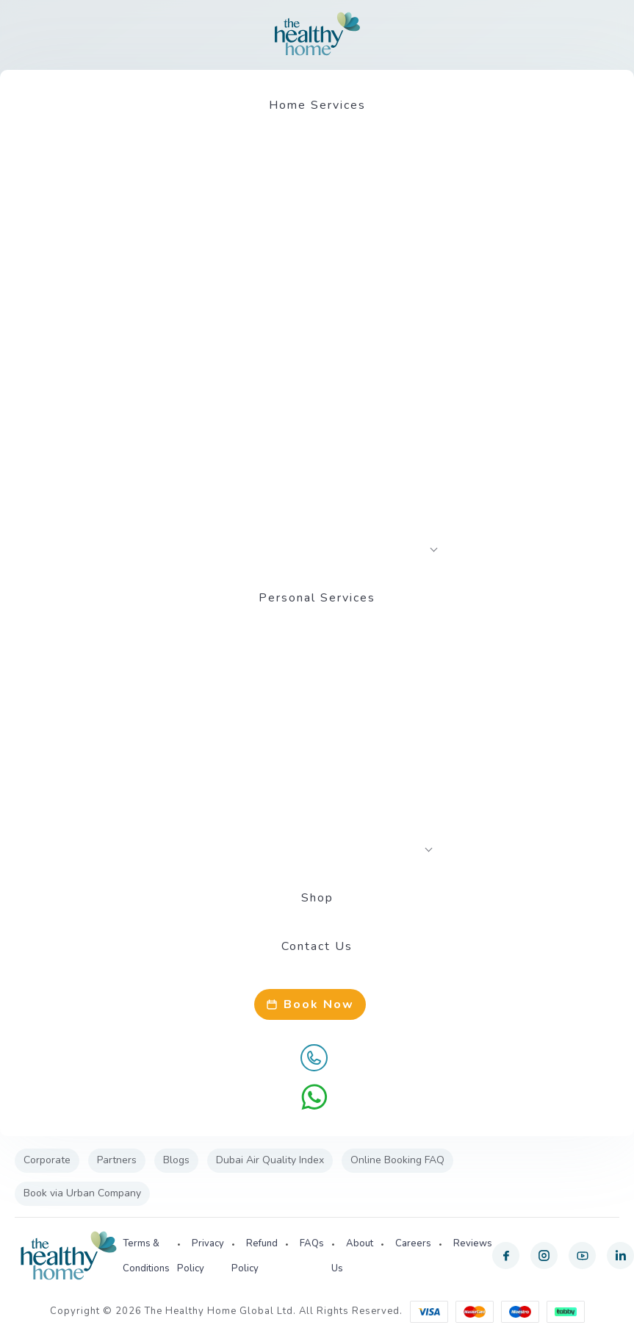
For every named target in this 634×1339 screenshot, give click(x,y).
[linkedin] (620, 1255)
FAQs (312, 1243)
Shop (317, 898)
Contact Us (317, 946)
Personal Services (317, 598)
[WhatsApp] (314, 1097)
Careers (413, 1243)
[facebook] (505, 1255)
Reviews (472, 1243)
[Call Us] (314, 1057)
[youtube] (582, 1255)
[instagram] (544, 1255)
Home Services (317, 105)
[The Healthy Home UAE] (317, 34)
